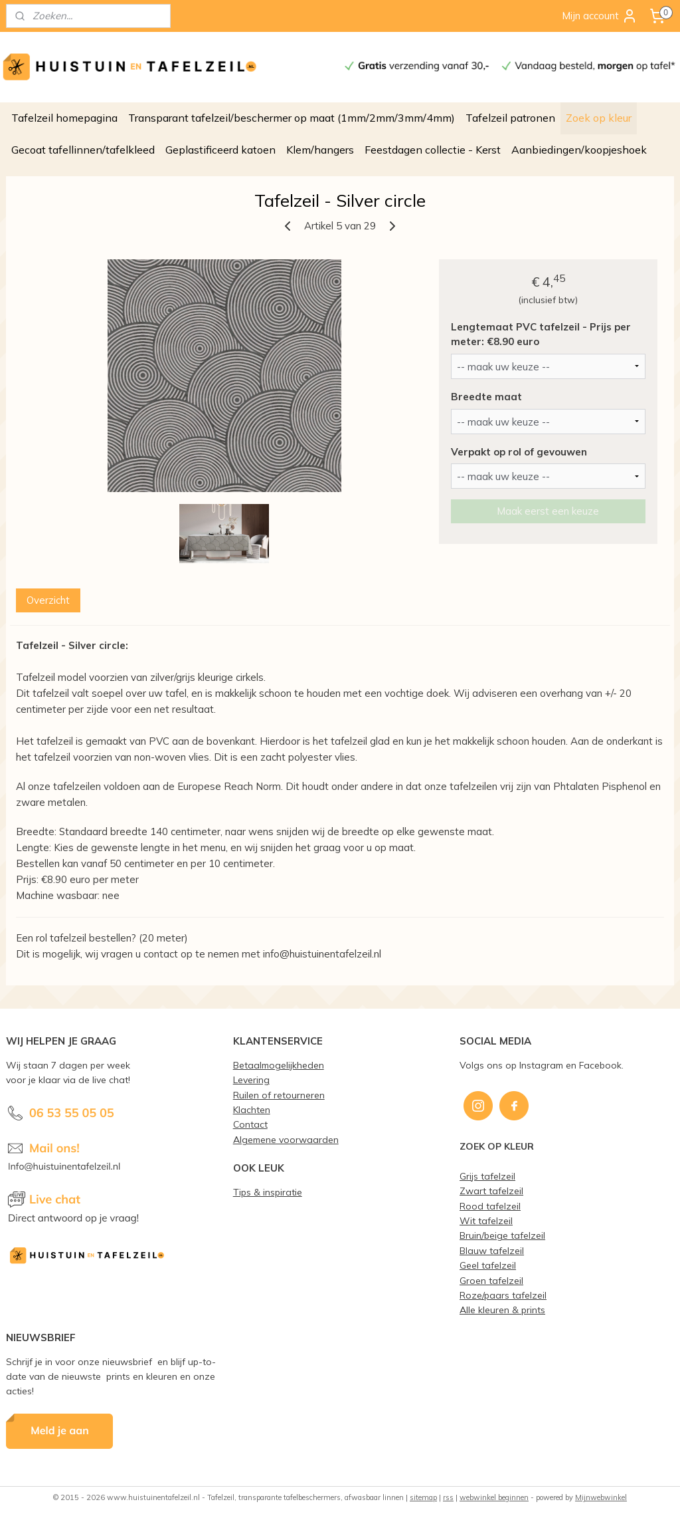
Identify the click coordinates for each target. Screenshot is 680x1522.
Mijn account (600, 16)
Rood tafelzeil (490, 1205)
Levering (251, 1079)
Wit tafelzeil (486, 1220)
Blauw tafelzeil (492, 1250)
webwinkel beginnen (494, 1497)
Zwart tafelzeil (491, 1190)
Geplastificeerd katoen (220, 149)
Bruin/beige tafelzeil (502, 1235)
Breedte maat (486, 396)
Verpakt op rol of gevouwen (519, 451)
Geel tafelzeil (488, 1265)
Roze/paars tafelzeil (503, 1295)
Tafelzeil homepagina (64, 117)
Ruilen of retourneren (279, 1094)
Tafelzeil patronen (510, 117)
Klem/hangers (320, 149)
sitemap (423, 1497)
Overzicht (48, 600)
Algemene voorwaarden (286, 1139)
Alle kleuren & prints (502, 1309)
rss (448, 1497)
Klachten (251, 1109)
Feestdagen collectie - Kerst (433, 149)
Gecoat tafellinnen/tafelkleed (83, 149)
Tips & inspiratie (267, 1192)
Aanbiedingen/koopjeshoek (579, 149)
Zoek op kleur (599, 117)
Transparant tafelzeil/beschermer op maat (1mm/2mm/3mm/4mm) (291, 117)
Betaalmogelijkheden (278, 1065)
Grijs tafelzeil (487, 1176)
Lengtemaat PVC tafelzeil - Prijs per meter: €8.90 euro (541, 334)
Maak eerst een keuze (548, 511)
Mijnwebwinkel (601, 1497)
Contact (250, 1124)
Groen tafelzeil (491, 1280)
